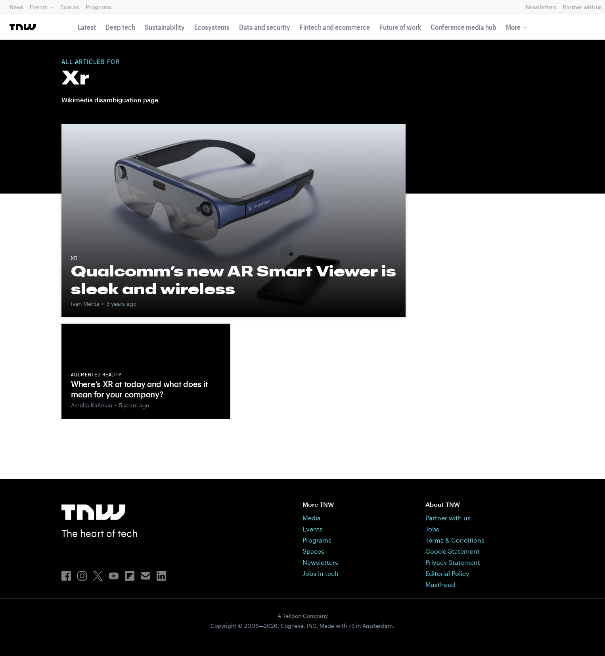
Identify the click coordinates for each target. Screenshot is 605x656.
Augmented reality (96, 375)
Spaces (69, 7)
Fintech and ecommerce (335, 27)
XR (74, 258)
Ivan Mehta (85, 303)
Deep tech (120, 27)
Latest (87, 27)
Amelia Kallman (91, 405)
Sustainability (165, 27)
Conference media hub (463, 27)
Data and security (264, 27)
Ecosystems (212, 27)
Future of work (400, 27)
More (513, 27)
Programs (99, 7)
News (16, 7)
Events (38, 7)
